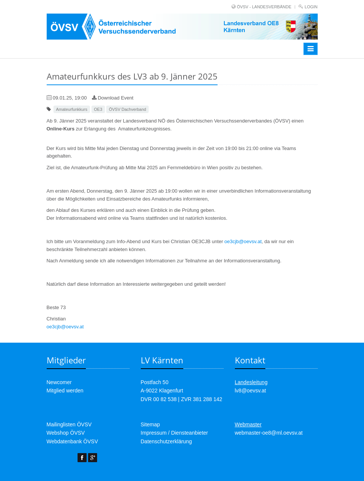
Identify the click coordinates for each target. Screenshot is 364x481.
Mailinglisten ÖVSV (69, 424)
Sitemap (150, 424)
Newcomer (59, 382)
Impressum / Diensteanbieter (174, 433)
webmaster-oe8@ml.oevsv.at (269, 433)
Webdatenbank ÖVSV (72, 441)
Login (311, 7)
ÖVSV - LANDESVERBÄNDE (264, 7)
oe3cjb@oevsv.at (243, 241)
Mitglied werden (65, 391)
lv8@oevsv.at (250, 391)
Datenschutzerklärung (166, 441)
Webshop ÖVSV (66, 433)
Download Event (112, 98)
